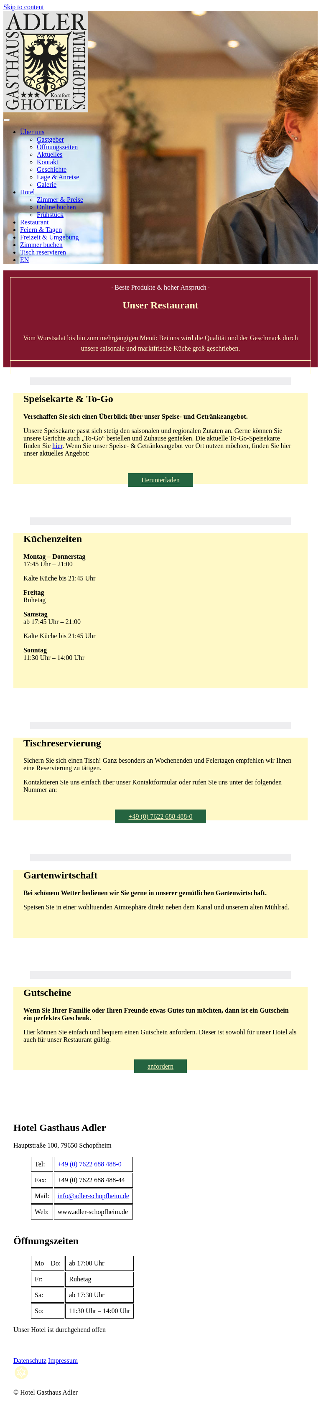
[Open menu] (6, 120)
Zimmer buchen (41, 244)
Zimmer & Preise (60, 199)
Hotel (27, 192)
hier (57, 445)
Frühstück (50, 214)
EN (24, 259)
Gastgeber (50, 139)
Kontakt (48, 161)
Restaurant (34, 222)
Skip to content (23, 6)
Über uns (32, 131)
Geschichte (51, 169)
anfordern (160, 1066)
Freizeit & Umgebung (49, 237)
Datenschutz (29, 1360)
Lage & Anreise (58, 177)
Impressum (63, 1360)
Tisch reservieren (43, 252)
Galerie (46, 184)
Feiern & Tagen (41, 229)
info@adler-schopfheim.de (93, 1195)
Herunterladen (160, 480)
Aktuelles (49, 154)
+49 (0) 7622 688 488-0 (160, 816)
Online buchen (56, 207)
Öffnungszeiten (57, 146)
